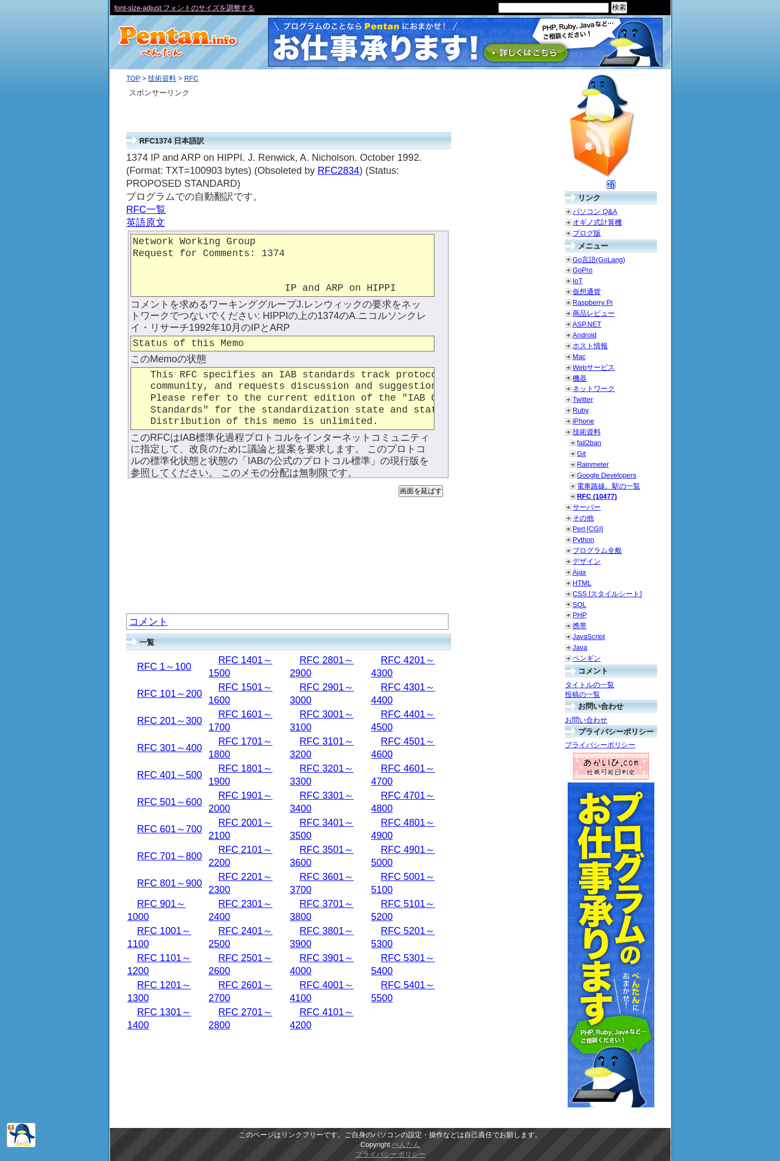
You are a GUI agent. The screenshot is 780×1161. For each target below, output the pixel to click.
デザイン (587, 561)
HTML (582, 583)
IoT (578, 281)
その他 (583, 518)
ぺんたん (406, 1144)
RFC (191, 78)
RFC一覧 (146, 209)
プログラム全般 (597, 550)
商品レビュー (594, 313)
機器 (580, 378)
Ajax (579, 572)
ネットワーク (594, 388)
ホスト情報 (590, 346)
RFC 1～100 (164, 666)
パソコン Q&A (595, 211)
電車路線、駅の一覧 (608, 486)
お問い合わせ (586, 720)
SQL (580, 605)
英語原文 (145, 222)
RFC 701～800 (169, 856)
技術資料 (162, 78)
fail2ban (589, 443)
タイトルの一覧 (589, 685)
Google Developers (606, 475)
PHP (580, 615)
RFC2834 (338, 170)
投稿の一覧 (582, 694)
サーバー (587, 507)
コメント (148, 621)
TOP (133, 78)
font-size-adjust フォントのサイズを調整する (184, 8)
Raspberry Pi (593, 302)
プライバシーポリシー (600, 745)
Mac (579, 357)
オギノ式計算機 (597, 222)
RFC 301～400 (169, 747)
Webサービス (594, 367)
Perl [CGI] (588, 529)
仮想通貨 (587, 292)
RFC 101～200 (169, 693)
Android (584, 335)
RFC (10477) (597, 496)
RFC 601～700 (169, 829)
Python (583, 540)
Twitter (583, 399)
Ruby (581, 410)
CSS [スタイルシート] (607, 594)
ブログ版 (587, 233)
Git (581, 453)
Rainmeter (593, 464)
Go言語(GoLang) (599, 260)
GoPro (583, 270)
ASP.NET (587, 324)
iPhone (583, 421)
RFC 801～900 (169, 883)
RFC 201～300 (169, 720)
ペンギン (587, 658)
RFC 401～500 (169, 774)
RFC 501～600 (169, 802)
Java (580, 647)
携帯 (580, 626)
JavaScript (589, 636)
